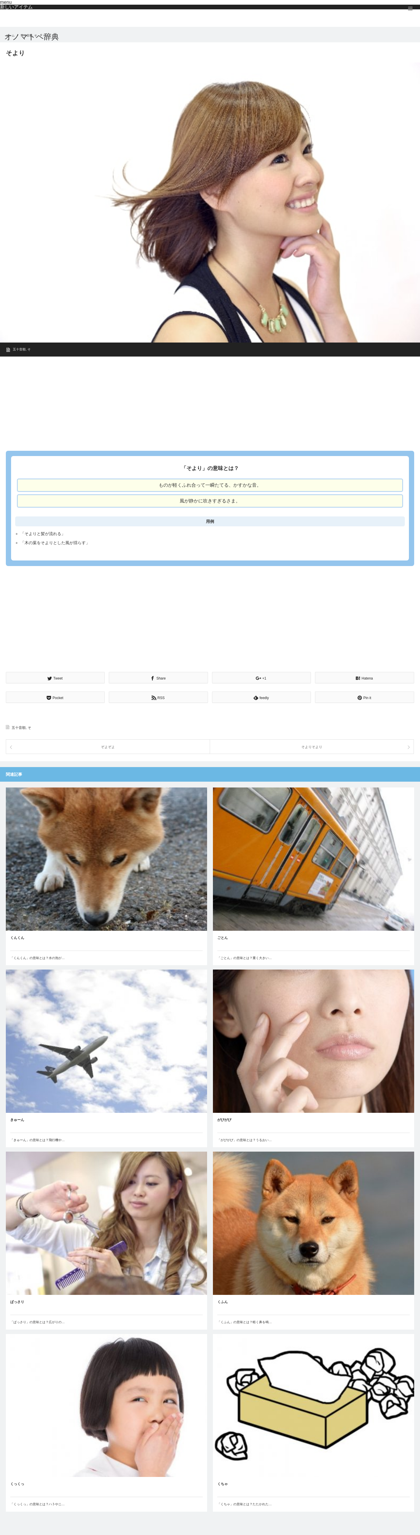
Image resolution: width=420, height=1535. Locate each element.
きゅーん (17, 1120)
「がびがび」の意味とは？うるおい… (244, 1140)
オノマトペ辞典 (31, 37)
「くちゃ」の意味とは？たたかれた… (244, 1504)
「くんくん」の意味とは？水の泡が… (37, 958)
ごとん (222, 938)
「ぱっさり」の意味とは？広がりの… (37, 1322)
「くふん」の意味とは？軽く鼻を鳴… (244, 1322)
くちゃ (222, 1484)
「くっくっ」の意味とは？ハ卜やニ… (37, 1504)
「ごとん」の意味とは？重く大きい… (244, 958)
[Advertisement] (181, 402)
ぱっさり (17, 1302)
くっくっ (17, 1484)
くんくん (17, 938)
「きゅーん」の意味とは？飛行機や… (37, 1140)
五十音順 (19, 349)
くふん (222, 1302)
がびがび (224, 1120)
